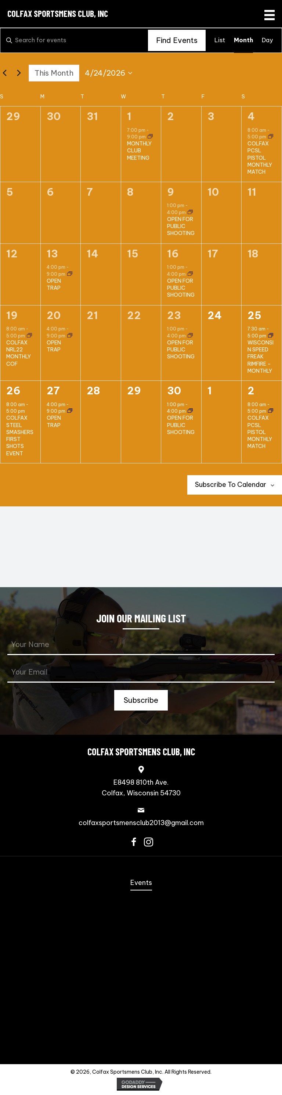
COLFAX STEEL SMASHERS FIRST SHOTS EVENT (19, 436)
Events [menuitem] (141, 882)
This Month (54, 72)
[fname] (141, 645)
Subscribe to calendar (230, 484)
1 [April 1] (129, 116)
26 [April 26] (13, 390)
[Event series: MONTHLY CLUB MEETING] (150, 137)
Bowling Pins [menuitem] (141, 994)
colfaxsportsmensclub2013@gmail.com (141, 822)
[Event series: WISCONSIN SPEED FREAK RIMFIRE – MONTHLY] (270, 336)
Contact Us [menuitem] (141, 1050)
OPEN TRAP (54, 284)
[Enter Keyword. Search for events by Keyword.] (74, 40)
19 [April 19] (12, 315)
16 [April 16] (173, 253)
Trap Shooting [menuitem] (141, 1036)
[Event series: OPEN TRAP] (69, 274)
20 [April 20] (54, 315)
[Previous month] (4, 73)
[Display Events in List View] (219, 40)
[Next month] (18, 73)
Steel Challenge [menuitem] (141, 925)
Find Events (177, 40)
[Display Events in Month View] (243, 40)
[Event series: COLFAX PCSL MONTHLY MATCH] (270, 137)
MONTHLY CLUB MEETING (139, 150)
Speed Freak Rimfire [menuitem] (141, 939)
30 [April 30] (174, 390)
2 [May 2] (250, 390)
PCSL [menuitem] (141, 980)
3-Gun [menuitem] (141, 952)
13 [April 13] (52, 253)
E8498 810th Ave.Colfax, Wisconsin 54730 (141, 787)
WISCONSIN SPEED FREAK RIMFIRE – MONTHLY (260, 356)
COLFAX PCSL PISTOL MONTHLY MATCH (259, 157)
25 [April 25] (254, 315)
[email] (141, 672)
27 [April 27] (53, 390)
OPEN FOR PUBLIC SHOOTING (181, 226)
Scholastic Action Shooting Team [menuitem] (141, 1008)
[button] (141, 700)
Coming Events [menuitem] (141, 911)
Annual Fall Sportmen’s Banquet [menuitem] (141, 897)
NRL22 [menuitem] (141, 966)
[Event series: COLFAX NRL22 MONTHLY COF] (29, 336)
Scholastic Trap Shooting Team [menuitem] (141, 1022)
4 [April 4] (251, 116)
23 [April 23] (174, 315)
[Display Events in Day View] (267, 40)
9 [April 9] (170, 192)
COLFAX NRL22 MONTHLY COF (18, 353)
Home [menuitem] (141, 869)
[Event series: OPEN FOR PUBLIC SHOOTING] (190, 212)
